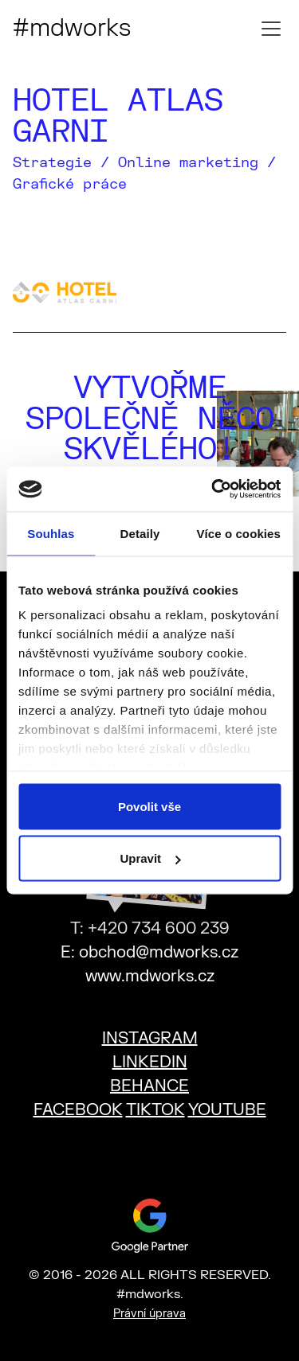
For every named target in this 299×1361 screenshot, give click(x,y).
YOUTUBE (227, 1110)
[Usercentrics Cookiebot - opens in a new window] (213, 489)
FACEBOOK (78, 1110)
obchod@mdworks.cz (158, 952)
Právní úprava (149, 1313)
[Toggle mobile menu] (271, 29)
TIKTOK (155, 1110)
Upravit (150, 858)
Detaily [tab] (140, 533)
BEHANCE (149, 1086)
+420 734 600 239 (159, 928)
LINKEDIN (149, 1062)
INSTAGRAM (150, 1038)
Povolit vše (149, 806)
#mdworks (72, 28)
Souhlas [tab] (50, 533)
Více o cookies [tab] (238, 533)
